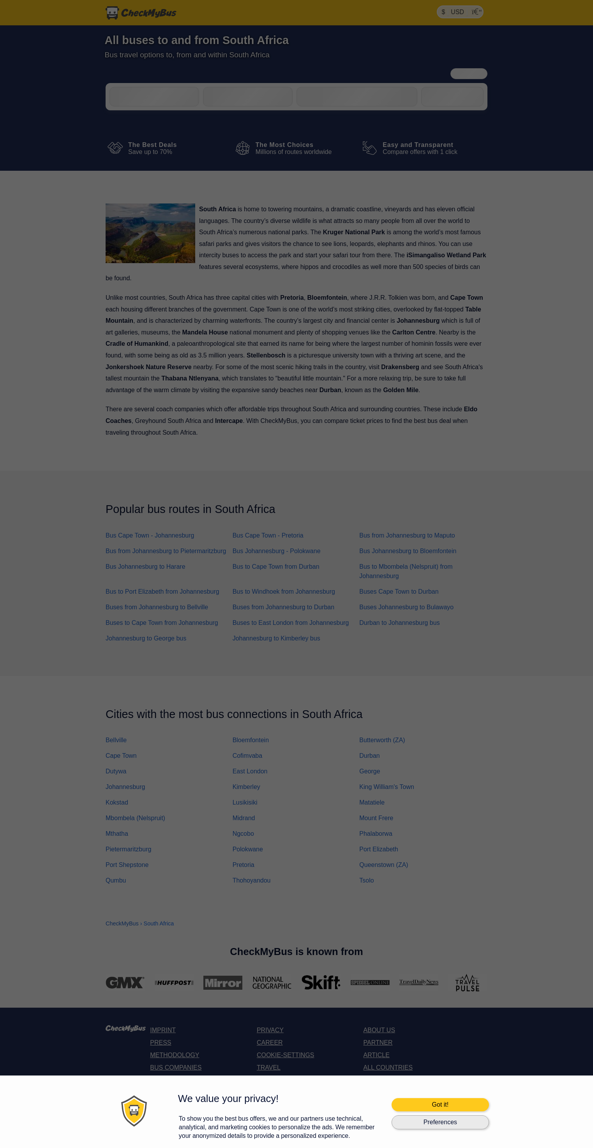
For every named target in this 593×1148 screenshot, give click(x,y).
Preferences (440, 1122)
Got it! (440, 1104)
